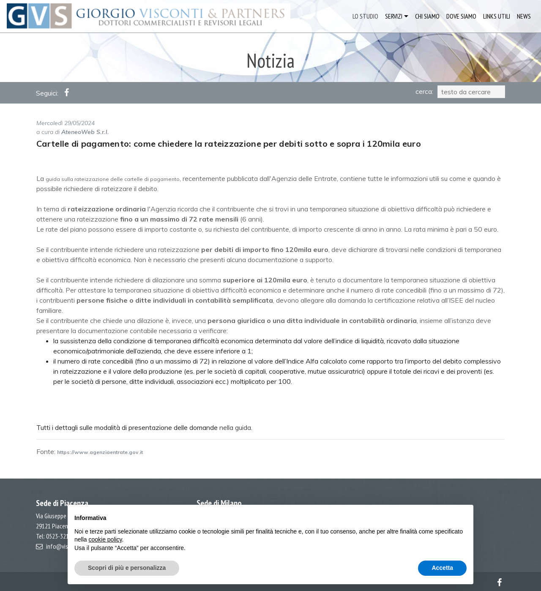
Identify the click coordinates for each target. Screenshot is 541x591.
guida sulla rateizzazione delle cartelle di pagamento (113, 179)
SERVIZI (393, 16)
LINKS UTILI (496, 16)
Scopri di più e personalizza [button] (127, 567)
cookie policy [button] (105, 539)
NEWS (524, 16)
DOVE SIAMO (461, 16)
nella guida (235, 427)
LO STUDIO (365, 16)
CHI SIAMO (427, 16)
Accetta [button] (442, 567)
